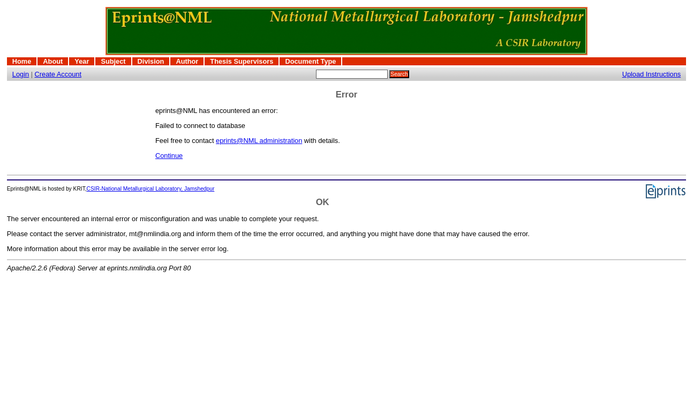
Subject (113, 61)
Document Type (310, 61)
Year (81, 61)
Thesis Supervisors (241, 61)
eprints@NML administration (259, 141)
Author (187, 61)
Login (20, 74)
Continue (169, 156)
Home (22, 61)
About (53, 61)
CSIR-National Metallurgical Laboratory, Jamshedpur (151, 189)
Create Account (58, 74)
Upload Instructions (651, 74)
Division (151, 61)
